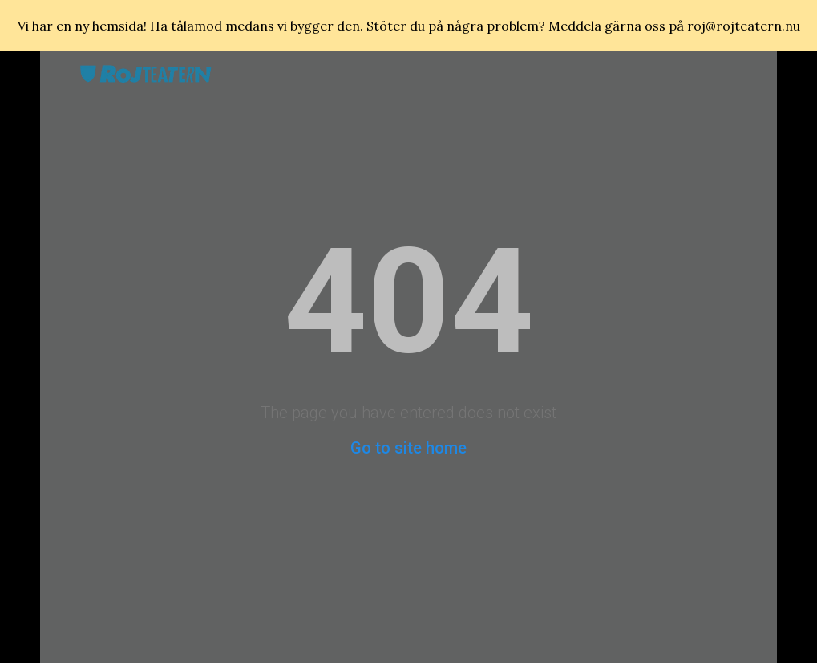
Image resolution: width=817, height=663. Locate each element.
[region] (408, 25)
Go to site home (408, 448)
